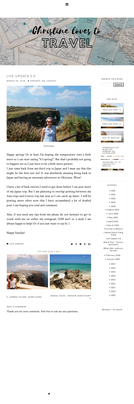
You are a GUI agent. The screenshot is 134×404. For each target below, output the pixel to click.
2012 (113, 283)
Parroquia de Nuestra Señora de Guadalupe (111, 150)
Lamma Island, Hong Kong (25, 297)
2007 (113, 295)
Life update (16, 244)
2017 (113, 264)
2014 (113, 276)
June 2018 (113, 213)
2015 (113, 272)
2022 (113, 190)
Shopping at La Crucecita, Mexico (112, 164)
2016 (113, 268)
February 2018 (113, 255)
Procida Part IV (112, 110)
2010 (113, 291)
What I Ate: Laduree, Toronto (113, 249)
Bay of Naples (111, 138)
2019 (113, 202)
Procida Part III (112, 124)
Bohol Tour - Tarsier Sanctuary (71, 296)
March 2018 (113, 225)
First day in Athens (113, 229)
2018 (113, 206)
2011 (113, 287)
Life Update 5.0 (113, 238)
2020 (113, 198)
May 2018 (113, 217)
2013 (113, 279)
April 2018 (113, 221)
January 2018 (113, 259)
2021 (113, 194)
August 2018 (113, 209)
